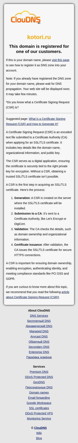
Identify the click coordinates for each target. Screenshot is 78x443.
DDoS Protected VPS (39, 413)
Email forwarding (39, 397)
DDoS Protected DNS (39, 377)
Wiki (39, 433)
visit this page (60, 60)
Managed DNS (39, 331)
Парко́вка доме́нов (39, 357)
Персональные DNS (39, 387)
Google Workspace (39, 403)
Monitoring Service (39, 418)
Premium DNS (39, 371)
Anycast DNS (39, 336)
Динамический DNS (39, 326)
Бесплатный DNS (39, 321)
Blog (39, 438)
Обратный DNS (39, 341)
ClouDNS (40, 428)
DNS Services (39, 315)
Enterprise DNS (39, 352)
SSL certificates (39, 408)
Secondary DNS (38, 347)
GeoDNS (39, 382)
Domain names (39, 392)
